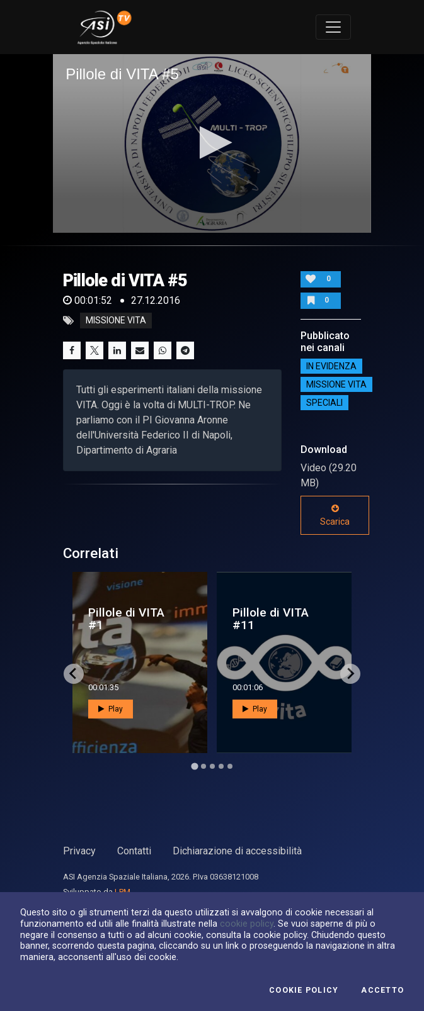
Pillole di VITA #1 (126, 618)
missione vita (116, 321)
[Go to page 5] (229, 766)
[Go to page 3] (212, 766)
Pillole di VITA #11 (270, 618)
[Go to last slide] (74, 674)
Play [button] (110, 709)
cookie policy (246, 924)
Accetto (382, 990)
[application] (212, 143)
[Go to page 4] (221, 766)
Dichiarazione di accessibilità (237, 851)
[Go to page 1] (194, 765)
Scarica (335, 515)
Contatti (134, 851)
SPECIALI (324, 403)
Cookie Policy (303, 990)
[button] (212, 142)
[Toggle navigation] (333, 27)
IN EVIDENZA (331, 366)
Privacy (79, 851)
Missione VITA (336, 384)
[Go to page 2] (203, 766)
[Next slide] (350, 674)
